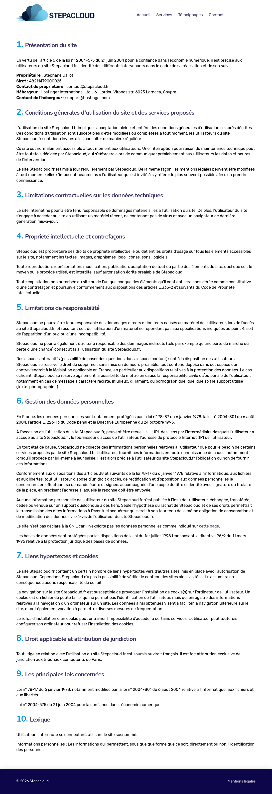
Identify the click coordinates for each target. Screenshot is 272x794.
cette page (209, 526)
